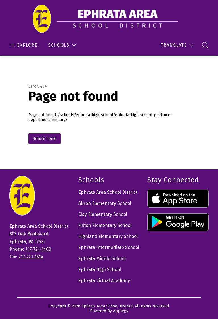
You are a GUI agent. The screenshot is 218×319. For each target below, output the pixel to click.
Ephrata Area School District (107, 192)
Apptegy (120, 311)
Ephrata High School (99, 269)
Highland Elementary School (108, 236)
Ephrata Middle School (101, 258)
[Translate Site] (177, 45)
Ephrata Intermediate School (108, 247)
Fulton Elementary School (104, 225)
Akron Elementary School (104, 203)
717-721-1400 (38, 249)
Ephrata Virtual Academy (104, 280)
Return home (44, 138)
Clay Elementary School (102, 214)
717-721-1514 (30, 257)
